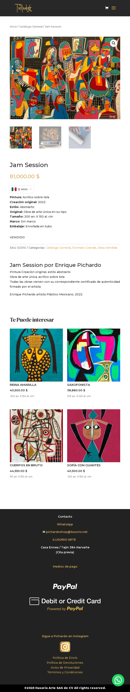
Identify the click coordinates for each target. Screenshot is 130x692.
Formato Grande (84, 248)
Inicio (13, 26)
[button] (113, 43)
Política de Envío (65, 658)
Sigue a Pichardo (55, 636)
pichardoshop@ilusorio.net (67, 532)
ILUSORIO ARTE (65, 539)
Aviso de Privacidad (65, 667)
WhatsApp (65, 524)
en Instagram (78, 636)
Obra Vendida (107, 248)
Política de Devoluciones (65, 662)
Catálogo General (31, 26)
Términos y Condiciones (65, 672)
